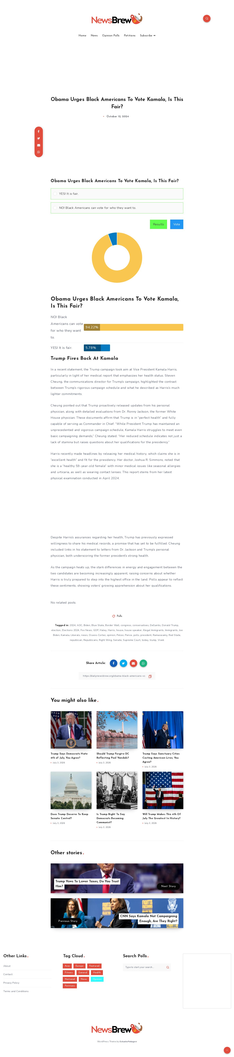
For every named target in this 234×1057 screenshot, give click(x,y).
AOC (79, 625)
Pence (128, 635)
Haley (103, 630)
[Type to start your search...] (147, 967)
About (7, 966)
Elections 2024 (70, 630)
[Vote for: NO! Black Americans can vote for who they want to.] (117, 208)
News (94, 35)
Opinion (97, 979)
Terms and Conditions (16, 991)
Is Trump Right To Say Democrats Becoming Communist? (111, 818)
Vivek (161, 640)
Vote (176, 224)
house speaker (133, 630)
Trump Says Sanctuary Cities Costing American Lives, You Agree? (161, 758)
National (70, 979)
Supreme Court (131, 640)
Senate (117, 640)
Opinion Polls (110, 35)
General (83, 972)
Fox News (86, 630)
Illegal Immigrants (153, 630)
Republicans (90, 640)
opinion (111, 635)
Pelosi (120, 635)
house (119, 630)
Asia (67, 966)
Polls (119, 616)
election (56, 630)
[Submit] (167, 967)
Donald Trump (170, 625)
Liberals (75, 635)
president (146, 635)
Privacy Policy (11, 982)
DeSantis (155, 625)
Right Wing (105, 640)
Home (82, 35)
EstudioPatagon (128, 1041)
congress (126, 625)
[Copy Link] (117, 676)
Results (158, 224)
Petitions (130, 35)
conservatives (141, 625)
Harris (111, 630)
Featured (94, 966)
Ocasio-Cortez (97, 635)
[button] (120, 193)
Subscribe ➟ (147, 35)
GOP (96, 630)
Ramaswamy (160, 635)
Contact (8, 974)
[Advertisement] (117, 63)
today (145, 640)
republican (76, 640)
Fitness (69, 972)
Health (97, 972)
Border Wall (112, 625)
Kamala (65, 635)
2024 (73, 625)
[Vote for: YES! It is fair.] (117, 194)
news (84, 635)
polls (136, 635)
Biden (87, 625)
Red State (174, 635)
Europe (79, 966)
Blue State (97, 625)
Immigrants (171, 630)
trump (153, 640)
